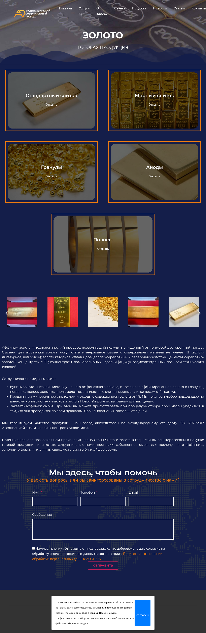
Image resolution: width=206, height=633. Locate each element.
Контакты (198, 8)
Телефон (88, 492)
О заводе (100, 13)
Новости (159, 8)
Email (133, 492)
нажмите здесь (80, 623)
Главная (64, 8)
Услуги (83, 10)
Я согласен (142, 613)
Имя (36, 492)
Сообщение (42, 515)
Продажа (138, 8)
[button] (6, 312)
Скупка (118, 8)
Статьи (178, 8)
